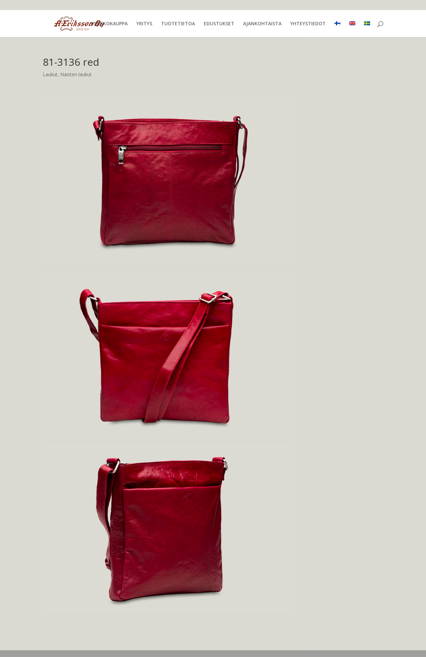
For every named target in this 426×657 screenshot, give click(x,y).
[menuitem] (337, 29)
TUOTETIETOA (178, 24)
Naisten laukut (76, 74)
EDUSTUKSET (219, 24)
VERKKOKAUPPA (109, 24)
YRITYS (144, 24)
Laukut (50, 74)
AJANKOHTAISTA (262, 24)
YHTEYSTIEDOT (308, 24)
